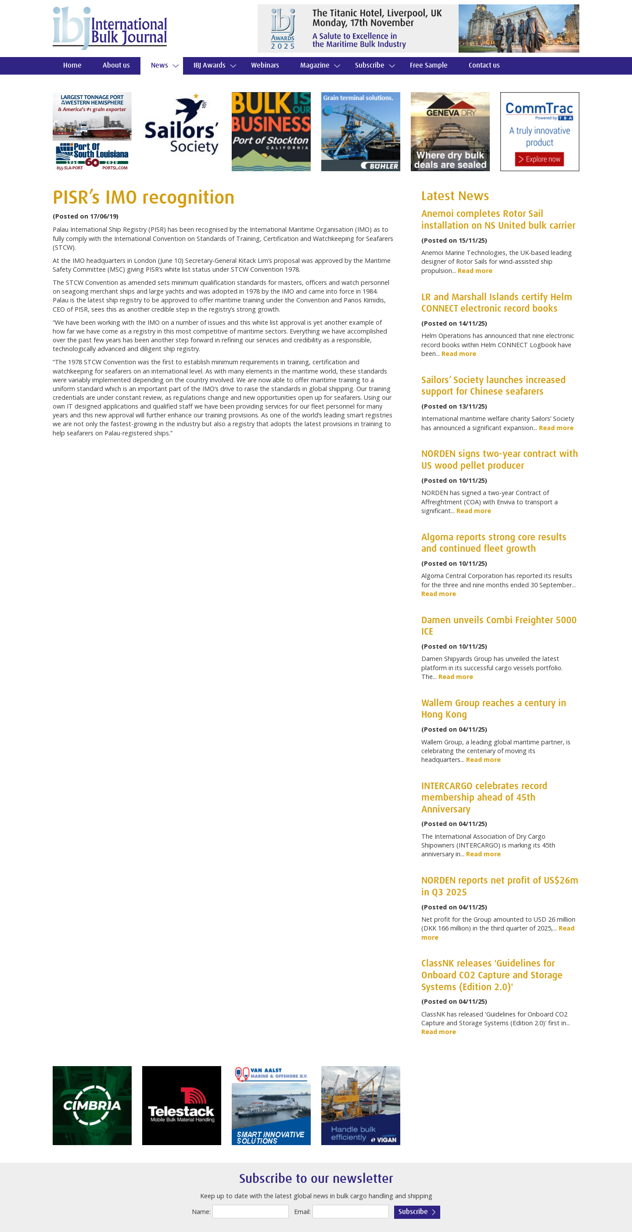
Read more (475, 270)
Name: (201, 1211)
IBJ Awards (210, 65)
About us (116, 65)
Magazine (315, 65)
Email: (302, 1211)
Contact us (484, 65)
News (159, 65)
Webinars (265, 65)
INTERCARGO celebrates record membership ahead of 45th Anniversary (484, 798)
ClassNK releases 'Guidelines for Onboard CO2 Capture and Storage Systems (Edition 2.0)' (492, 975)
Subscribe (369, 65)
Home (72, 65)
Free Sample (429, 65)
